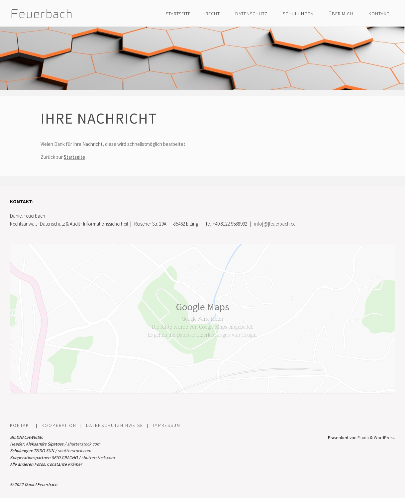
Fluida (362, 438)
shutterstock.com (83, 444)
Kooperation (59, 425)
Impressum (166, 425)
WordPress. (384, 438)
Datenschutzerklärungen (203, 334)
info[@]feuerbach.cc (274, 224)
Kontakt (21, 425)
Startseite (74, 157)
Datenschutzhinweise (114, 425)
